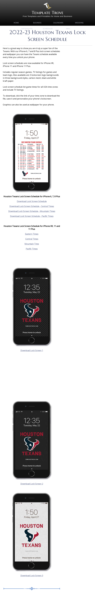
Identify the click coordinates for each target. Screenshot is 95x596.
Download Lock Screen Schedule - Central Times (31, 206)
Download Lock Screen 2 (31, 483)
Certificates (27, 28)
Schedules (48, 28)
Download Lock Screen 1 (31, 350)
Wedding (79, 22)
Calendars (58, 22)
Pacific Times (32, 248)
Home (16, 22)
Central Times (31, 239)
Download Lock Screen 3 (31, 575)
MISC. (68, 28)
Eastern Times (31, 234)
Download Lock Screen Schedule (32, 201)
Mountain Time (31, 244)
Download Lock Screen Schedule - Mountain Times (31, 211)
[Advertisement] (32, 376)
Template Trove (47, 12)
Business (37, 22)
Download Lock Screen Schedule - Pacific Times (31, 216)
